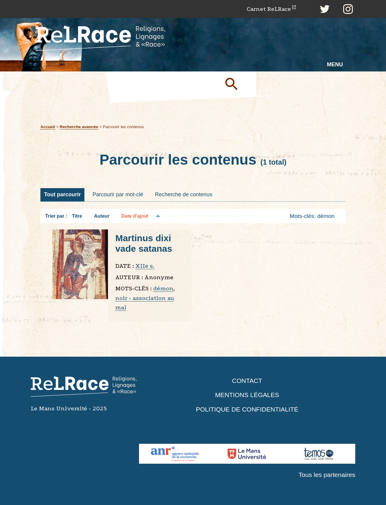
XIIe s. (144, 265)
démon (163, 288)
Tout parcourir (62, 194)
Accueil (47, 127)
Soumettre (238, 83)
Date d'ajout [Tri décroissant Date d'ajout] (135, 216)
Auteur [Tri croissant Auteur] (101, 216)
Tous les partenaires (327, 474)
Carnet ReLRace (269, 8)
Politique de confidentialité (247, 409)
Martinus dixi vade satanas (143, 243)
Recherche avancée (79, 127)
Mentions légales (247, 394)
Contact (247, 380)
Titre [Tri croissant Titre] (77, 216)
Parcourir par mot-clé (118, 194)
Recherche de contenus (183, 194)
